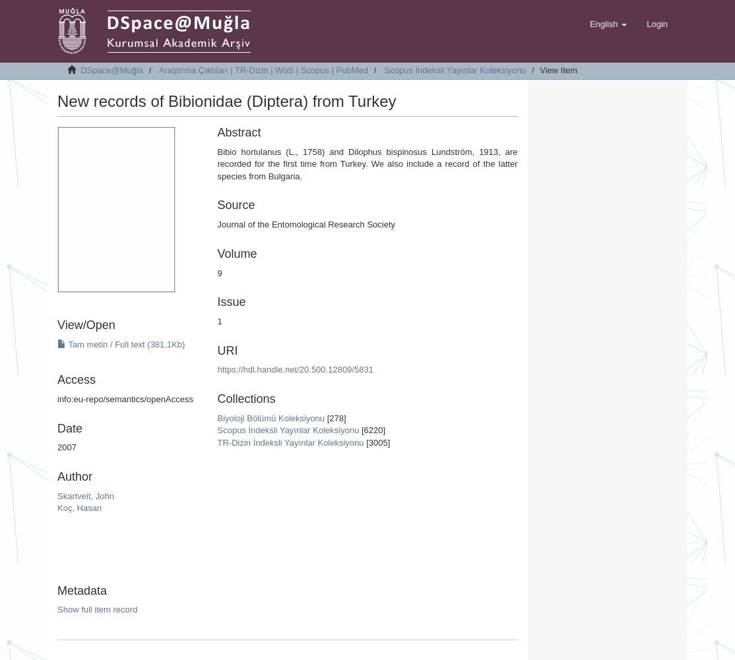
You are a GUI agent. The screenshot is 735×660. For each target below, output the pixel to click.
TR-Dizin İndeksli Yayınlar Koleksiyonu (291, 443)
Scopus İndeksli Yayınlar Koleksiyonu (456, 70)
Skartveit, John (85, 496)
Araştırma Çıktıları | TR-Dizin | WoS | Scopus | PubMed (263, 70)
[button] (608, 24)
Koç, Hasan (79, 508)
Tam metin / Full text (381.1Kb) (121, 344)
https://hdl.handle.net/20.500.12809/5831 (295, 370)
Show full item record (97, 610)
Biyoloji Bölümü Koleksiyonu (271, 418)
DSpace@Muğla (111, 70)
